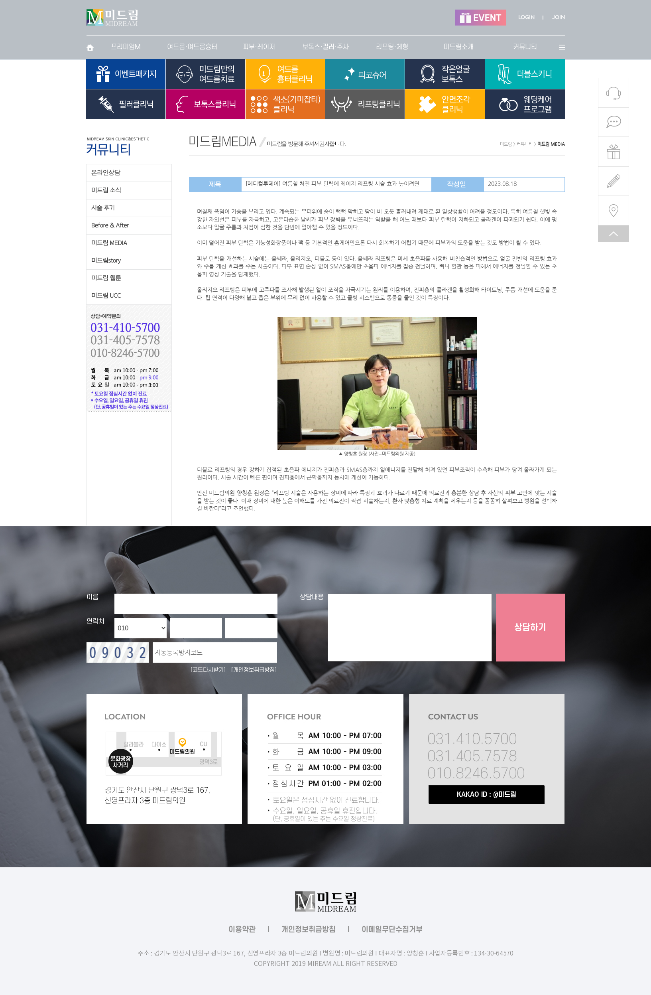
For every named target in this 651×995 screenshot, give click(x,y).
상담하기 (530, 627)
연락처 (95, 621)
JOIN (558, 17)
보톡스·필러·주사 (325, 47)
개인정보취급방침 (308, 930)
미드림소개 (459, 47)
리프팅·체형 (392, 47)
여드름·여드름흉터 (192, 47)
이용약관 (242, 930)
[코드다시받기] (208, 670)
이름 (92, 597)
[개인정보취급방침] (254, 670)
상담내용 (312, 597)
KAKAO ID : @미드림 (486, 794)
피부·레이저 (259, 47)
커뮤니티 (525, 47)
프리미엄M (126, 47)
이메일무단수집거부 (392, 930)
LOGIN (526, 17)
